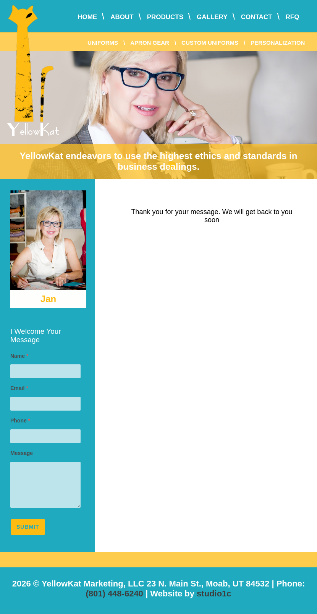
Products (165, 17)
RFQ (292, 17)
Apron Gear (149, 42)
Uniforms (102, 42)
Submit (27, 527)
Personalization (278, 42)
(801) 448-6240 (114, 593)
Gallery (212, 17)
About (121, 17)
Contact (256, 17)
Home (87, 17)
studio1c (214, 593)
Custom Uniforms (209, 42)
